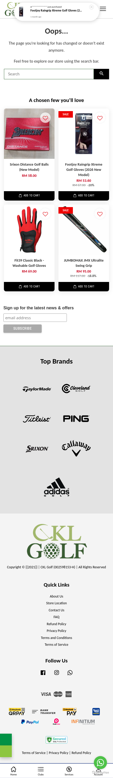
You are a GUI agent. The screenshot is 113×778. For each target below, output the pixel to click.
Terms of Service (56, 644)
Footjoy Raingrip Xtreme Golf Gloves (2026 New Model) (56, 9)
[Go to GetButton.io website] (100, 772)
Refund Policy (56, 624)
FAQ (56, 617)
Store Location (56, 603)
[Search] (49, 74)
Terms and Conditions (56, 638)
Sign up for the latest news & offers (38, 308)
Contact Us (56, 610)
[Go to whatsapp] (100, 762)
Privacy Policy (56, 631)
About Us (56, 596)
